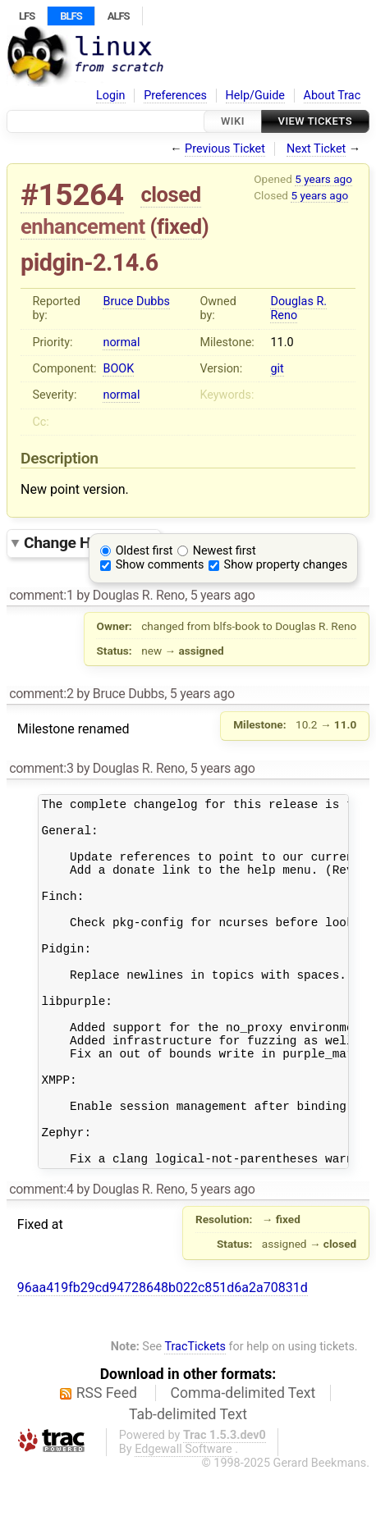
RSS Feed (106, 1462)
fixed (179, 226)
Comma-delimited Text (243, 1462)
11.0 (281, 342)
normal (121, 342)
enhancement (83, 226)
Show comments (160, 565)
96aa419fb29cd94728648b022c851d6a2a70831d (162, 1356)
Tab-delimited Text (188, 1483)
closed (170, 194)
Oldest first (144, 551)
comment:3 (41, 768)
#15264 (72, 194)
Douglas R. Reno (298, 308)
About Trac (332, 96)
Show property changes (285, 565)
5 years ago (323, 178)
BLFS (70, 16)
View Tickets (315, 121)
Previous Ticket (225, 149)
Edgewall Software (183, 1518)
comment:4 (41, 1258)
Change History (88, 542)
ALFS (119, 16)
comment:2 (41, 693)
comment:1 (41, 595)
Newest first (224, 551)
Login (111, 96)
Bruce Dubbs (136, 301)
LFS (26, 16)
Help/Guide (255, 96)
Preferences (175, 96)
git (276, 369)
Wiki (233, 121)
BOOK (118, 369)
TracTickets (195, 1416)
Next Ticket (316, 149)
